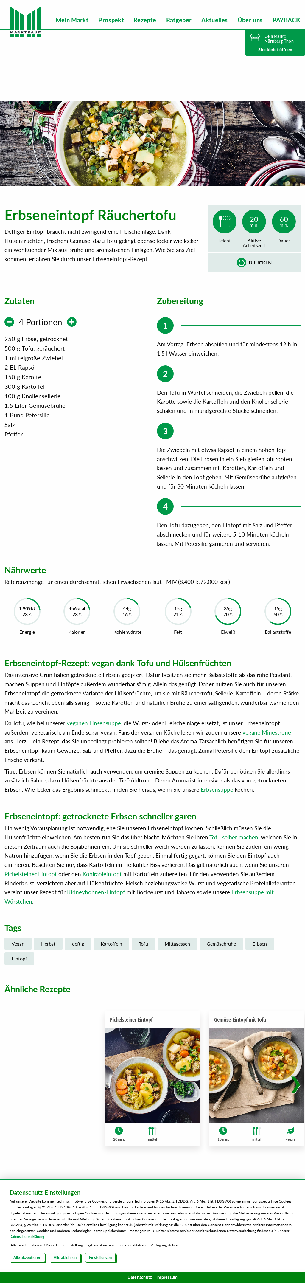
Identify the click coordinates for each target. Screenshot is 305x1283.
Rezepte (145, 20)
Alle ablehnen (65, 1257)
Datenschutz (139, 1277)
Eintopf (19, 970)
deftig (78, 955)
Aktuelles (214, 20)
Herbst (48, 955)
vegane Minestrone (266, 743)
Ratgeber (179, 20)
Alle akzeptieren (27, 1257)
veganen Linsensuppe (94, 734)
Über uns (250, 20)
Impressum (167, 1277)
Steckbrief (275, 49)
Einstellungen (100, 1257)
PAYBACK (286, 20)
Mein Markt (72, 20)
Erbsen (260, 955)
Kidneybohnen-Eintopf (96, 903)
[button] (296, 1088)
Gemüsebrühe (221, 955)
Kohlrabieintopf (102, 885)
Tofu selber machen (233, 848)
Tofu (143, 955)
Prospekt (111, 20)
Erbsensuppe (217, 800)
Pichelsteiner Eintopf (30, 885)
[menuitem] (72, 20)
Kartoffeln (111, 955)
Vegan (18, 955)
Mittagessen (177, 955)
